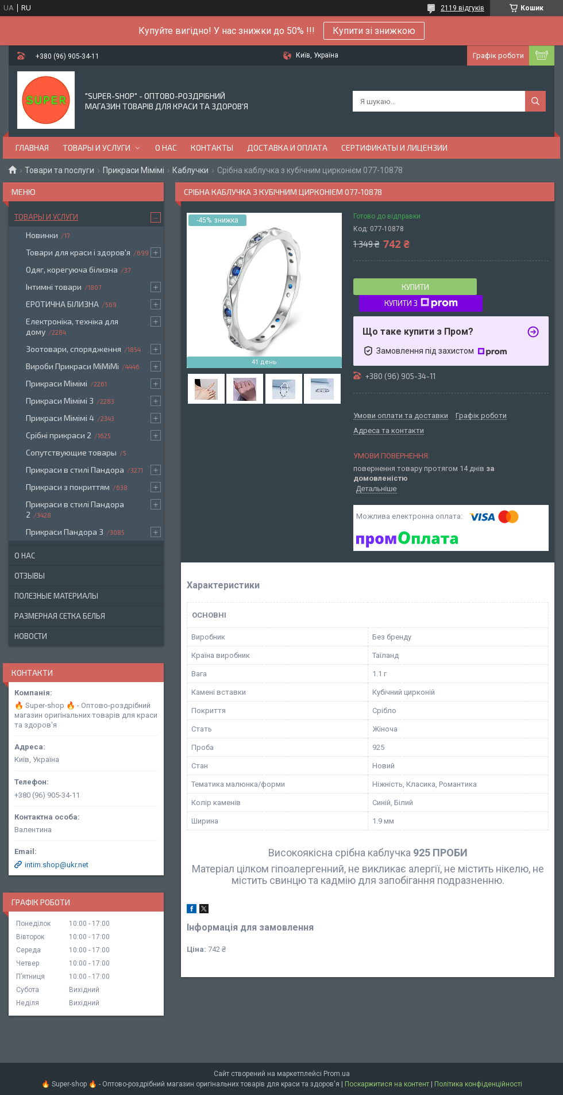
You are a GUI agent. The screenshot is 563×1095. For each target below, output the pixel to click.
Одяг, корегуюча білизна (72, 269)
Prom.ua (336, 1074)
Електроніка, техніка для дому (72, 326)
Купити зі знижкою (374, 30)
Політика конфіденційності (478, 1084)
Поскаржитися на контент (387, 1084)
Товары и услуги (96, 147)
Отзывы (29, 575)
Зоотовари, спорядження (73, 349)
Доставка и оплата (287, 147)
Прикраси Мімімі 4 (60, 418)
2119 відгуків (462, 8)
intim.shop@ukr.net (56, 864)
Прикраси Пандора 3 (64, 532)
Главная (32, 147)
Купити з (421, 303)
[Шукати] (535, 101)
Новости (30, 636)
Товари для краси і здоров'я (78, 252)
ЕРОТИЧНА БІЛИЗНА (62, 304)
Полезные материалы (56, 595)
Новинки (42, 235)
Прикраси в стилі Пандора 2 (75, 509)
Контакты (212, 147)
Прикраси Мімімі (133, 170)
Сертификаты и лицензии (394, 147)
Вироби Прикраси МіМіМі (72, 366)
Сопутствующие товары (71, 452)
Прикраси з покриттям (68, 487)
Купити (415, 287)
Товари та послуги (59, 170)
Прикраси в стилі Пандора (75, 469)
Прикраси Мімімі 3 (60, 400)
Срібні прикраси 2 (58, 435)
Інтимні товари (54, 287)
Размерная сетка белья (59, 616)
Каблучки (190, 170)
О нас (166, 147)
